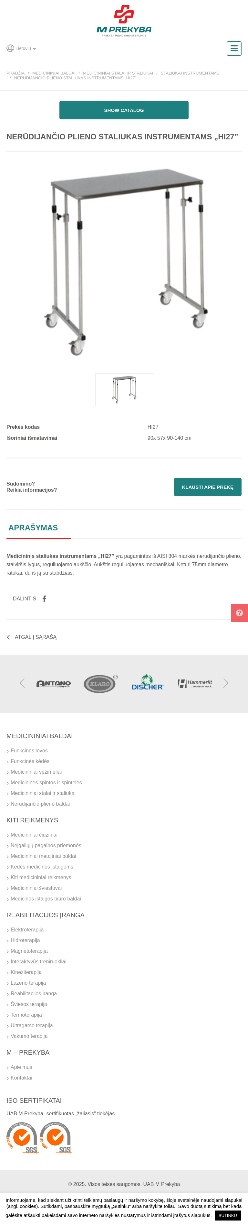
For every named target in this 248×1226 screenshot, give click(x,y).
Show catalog (124, 110)
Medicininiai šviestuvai (36, 888)
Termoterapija (26, 1015)
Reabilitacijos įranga (34, 993)
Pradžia (15, 73)
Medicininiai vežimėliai (36, 772)
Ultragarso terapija (32, 1025)
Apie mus (21, 1067)
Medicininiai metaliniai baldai (43, 856)
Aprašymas (33, 527)
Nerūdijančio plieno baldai (40, 804)
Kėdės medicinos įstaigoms (42, 866)
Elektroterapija (27, 929)
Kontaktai (21, 1077)
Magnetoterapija (29, 951)
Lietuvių (21, 48)
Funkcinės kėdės (30, 761)
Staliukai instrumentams (190, 73)
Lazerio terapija (28, 983)
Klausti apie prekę (207, 487)
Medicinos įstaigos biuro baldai (46, 898)
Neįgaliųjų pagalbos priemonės (46, 845)
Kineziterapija (26, 972)
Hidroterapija (25, 940)
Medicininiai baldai (54, 73)
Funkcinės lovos (29, 750)
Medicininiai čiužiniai (34, 835)
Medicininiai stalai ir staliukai (118, 73)
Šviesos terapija (29, 1004)
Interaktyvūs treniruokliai (39, 961)
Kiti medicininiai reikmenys (41, 877)
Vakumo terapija (29, 1036)
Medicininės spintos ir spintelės (46, 782)
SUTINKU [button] (228, 1215)
